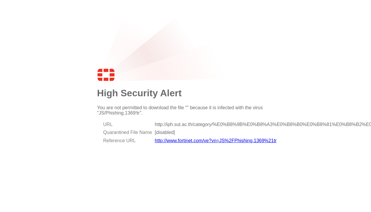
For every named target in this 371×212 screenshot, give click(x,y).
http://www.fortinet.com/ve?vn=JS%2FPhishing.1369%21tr (216, 140)
